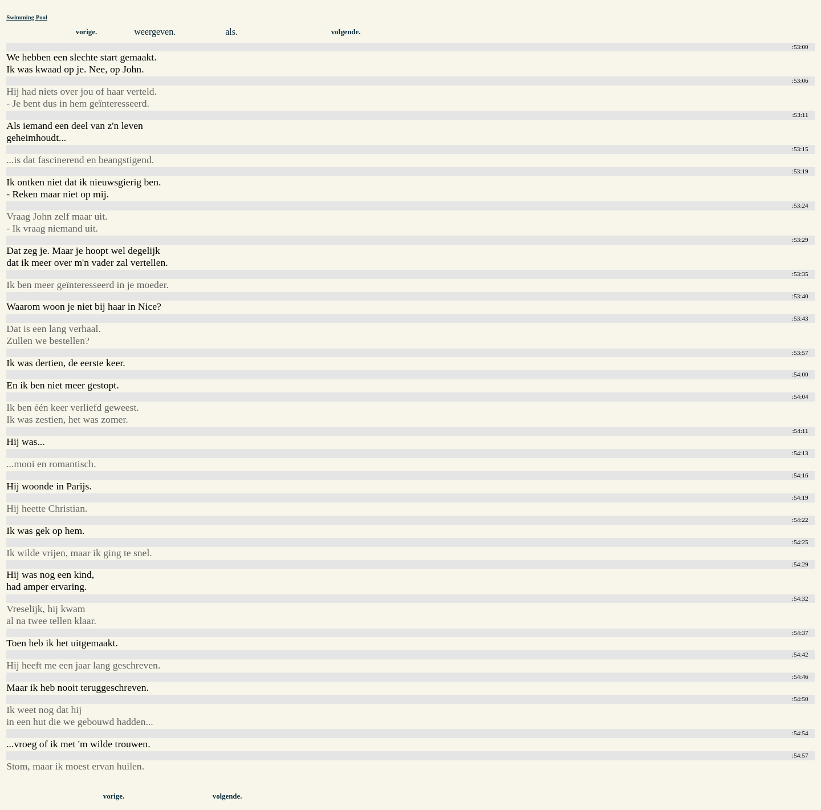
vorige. (86, 32)
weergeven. (155, 32)
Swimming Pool (26, 17)
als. (231, 32)
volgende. (346, 32)
